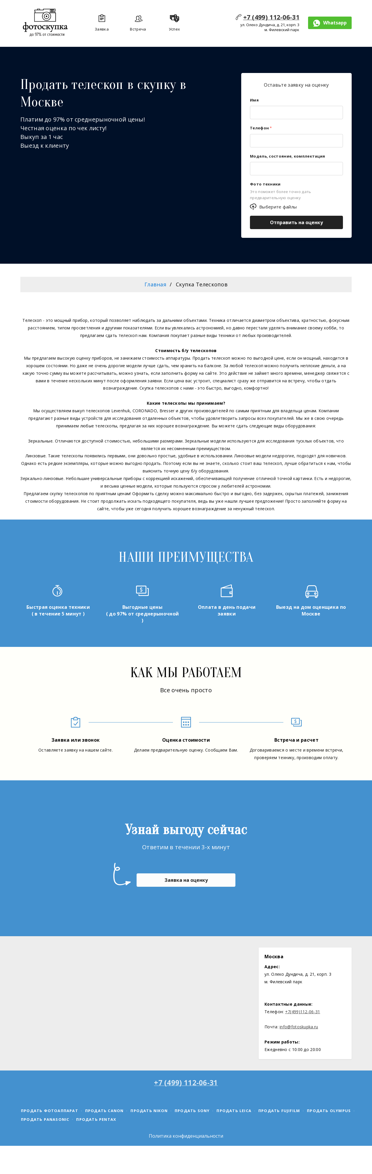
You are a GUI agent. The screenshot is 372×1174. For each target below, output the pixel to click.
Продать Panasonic (45, 1119)
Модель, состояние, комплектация (287, 156)
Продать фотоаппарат (49, 1110)
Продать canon (104, 1110)
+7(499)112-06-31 (302, 1011)
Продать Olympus (329, 1110)
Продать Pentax (96, 1119)
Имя (254, 100)
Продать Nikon (149, 1110)
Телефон (261, 128)
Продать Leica (234, 1110)
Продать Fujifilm (279, 1110)
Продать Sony (192, 1110)
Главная (155, 284)
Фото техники (265, 184)
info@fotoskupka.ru (299, 1027)
